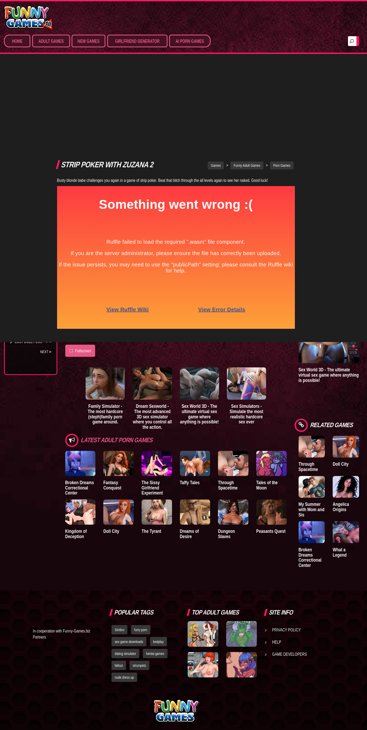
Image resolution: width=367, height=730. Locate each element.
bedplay (158, 597)
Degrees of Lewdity (23, 223)
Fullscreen (80, 249)
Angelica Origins (354, 457)
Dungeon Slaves (250, 436)
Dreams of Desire (31, 308)
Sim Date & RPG (28, 101)
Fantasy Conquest (124, 383)
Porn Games (26, 91)
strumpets (139, 621)
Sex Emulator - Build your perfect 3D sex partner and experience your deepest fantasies (341, 203)
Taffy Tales (202, 383)
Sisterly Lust (27, 298)
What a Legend (353, 507)
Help (276, 597)
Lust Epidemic (354, 97)
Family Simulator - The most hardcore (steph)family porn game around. (110, 316)
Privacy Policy (286, 585)
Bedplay (22, 278)
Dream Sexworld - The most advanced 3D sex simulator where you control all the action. (162, 316)
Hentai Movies (27, 164)
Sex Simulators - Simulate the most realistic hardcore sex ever (267, 316)
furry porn (140, 586)
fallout (119, 621)
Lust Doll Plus (28, 341)
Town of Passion (30, 331)
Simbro (119, 586)
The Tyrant (25, 268)
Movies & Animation (32, 111)
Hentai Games (27, 120)
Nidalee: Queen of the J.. (29, 319)
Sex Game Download (21, 152)
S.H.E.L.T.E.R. (25, 288)
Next (45, 352)
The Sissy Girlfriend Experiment (160, 389)
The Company (27, 235)
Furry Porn (25, 140)
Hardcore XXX (28, 130)
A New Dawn (351, 132)
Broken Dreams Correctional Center (79, 389)
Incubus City (26, 245)
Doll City (115, 436)
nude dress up (124, 633)
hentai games (155, 609)
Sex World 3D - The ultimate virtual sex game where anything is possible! (215, 316)
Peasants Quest (292, 436)
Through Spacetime (245, 386)
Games (228, 64)
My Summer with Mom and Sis (332, 468)
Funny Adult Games (259, 64)
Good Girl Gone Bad (27, 256)
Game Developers (289, 610)
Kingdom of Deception (76, 438)
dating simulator (125, 609)
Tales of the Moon (293, 383)
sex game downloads (129, 597)
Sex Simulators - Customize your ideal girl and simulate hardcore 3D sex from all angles (340, 269)
